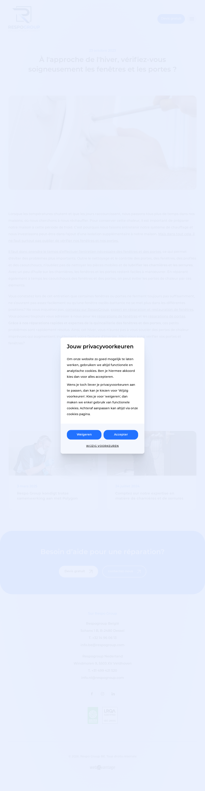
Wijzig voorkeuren (102, 446)
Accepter (121, 434)
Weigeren (84, 434)
